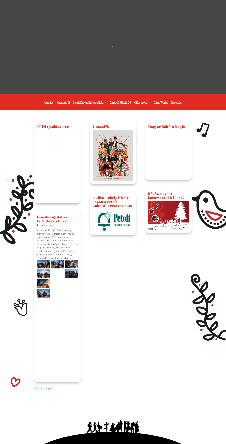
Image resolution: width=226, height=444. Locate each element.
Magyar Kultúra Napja (166, 126)
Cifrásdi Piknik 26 (120, 103)
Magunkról (63, 103)
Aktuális (48, 103)
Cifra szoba (140, 103)
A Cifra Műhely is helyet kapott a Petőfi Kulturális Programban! (112, 202)
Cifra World (161, 103)
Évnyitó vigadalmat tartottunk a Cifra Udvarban (53, 221)
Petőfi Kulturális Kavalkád (88, 103)
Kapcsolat (176, 103)
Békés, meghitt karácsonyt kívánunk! (166, 195)
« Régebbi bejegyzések (45, 388)
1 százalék (101, 126)
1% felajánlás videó (53, 126)
